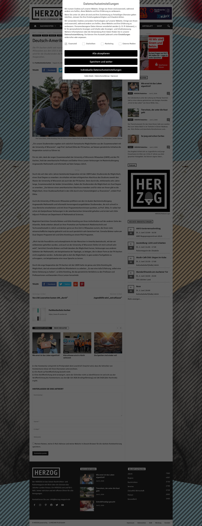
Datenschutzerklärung (74, 34)
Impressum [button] (114, 76)
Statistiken (88, 43)
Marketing (107, 43)
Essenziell (71, 43)
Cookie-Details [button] (89, 76)
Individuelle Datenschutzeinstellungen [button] (101, 69)
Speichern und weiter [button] (101, 61)
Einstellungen (124, 34)
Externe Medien (127, 43)
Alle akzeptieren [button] (101, 53)
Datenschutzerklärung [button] (102, 76)
